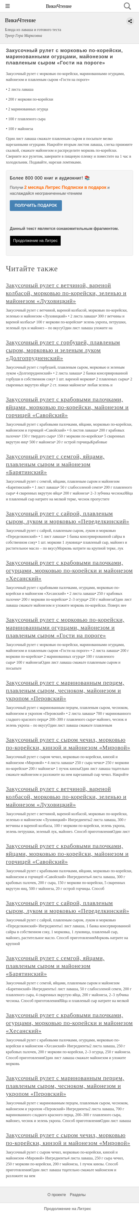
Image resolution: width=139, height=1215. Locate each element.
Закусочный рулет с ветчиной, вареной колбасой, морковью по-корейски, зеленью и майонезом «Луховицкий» (66, 293)
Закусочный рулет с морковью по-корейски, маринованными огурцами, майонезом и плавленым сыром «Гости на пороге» (65, 627)
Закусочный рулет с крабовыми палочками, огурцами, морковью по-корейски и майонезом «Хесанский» (69, 570)
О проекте (56, 1195)
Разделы (77, 1195)
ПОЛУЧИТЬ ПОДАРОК (36, 205)
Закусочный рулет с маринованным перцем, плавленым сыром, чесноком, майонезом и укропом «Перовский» (65, 690)
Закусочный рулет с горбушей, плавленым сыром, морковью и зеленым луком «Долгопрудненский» (63, 350)
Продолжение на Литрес (35, 241)
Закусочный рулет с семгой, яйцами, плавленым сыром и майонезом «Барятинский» (55, 464)
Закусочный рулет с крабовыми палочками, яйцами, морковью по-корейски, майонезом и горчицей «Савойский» (67, 407)
